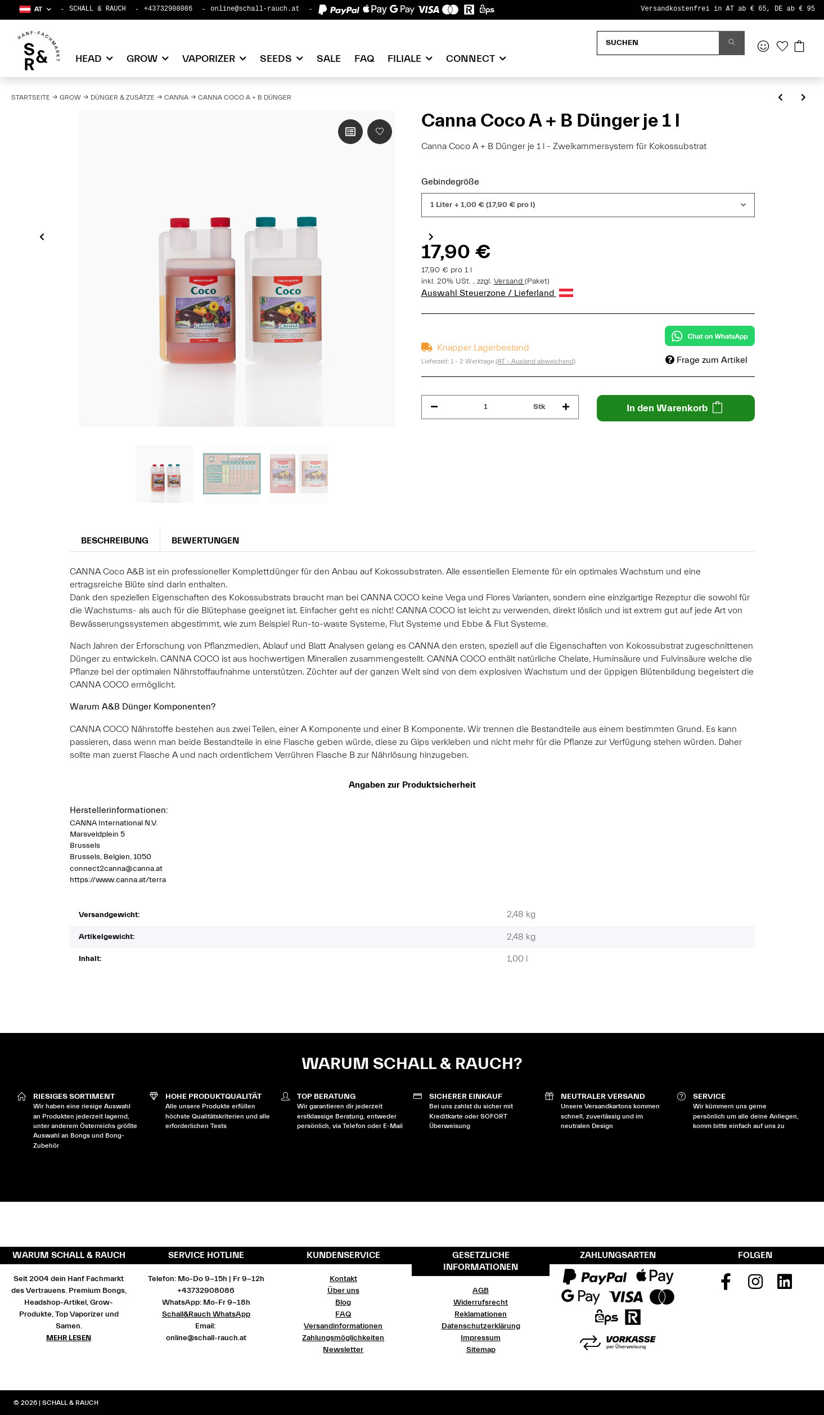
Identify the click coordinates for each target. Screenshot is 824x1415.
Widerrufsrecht (480, 1302)
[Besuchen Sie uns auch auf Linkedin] (785, 1285)
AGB (480, 1290)
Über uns (343, 1290)
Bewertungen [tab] (205, 541)
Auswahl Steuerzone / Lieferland (497, 293)
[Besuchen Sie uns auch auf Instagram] (755, 1285)
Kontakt (343, 1278)
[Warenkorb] (799, 47)
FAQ (364, 59)
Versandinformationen (343, 1326)
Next (431, 237)
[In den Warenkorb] (676, 408)
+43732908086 (168, 9)
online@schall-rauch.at (254, 9)
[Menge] (486, 407)
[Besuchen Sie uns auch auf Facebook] (726, 1285)
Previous (42, 237)
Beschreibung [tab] (114, 541)
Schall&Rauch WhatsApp (206, 1314)
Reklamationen (480, 1314)
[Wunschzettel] (782, 47)
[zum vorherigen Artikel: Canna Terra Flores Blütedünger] (780, 98)
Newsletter (343, 1349)
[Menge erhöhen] (565, 407)
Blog (343, 1302)
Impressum (481, 1337)
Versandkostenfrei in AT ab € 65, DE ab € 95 (728, 9)
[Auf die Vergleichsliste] (350, 131)
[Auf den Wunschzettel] (379, 131)
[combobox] (588, 205)
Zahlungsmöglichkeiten (343, 1337)
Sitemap (481, 1349)
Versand (509, 281)
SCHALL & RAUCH (97, 9)
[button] (34, 9)
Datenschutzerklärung (481, 1326)
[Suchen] (658, 43)
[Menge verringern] (434, 407)
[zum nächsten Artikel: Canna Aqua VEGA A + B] (803, 98)
